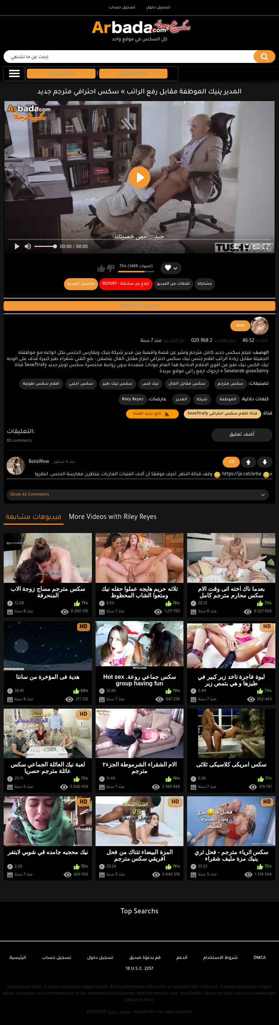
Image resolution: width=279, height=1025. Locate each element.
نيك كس (150, 384)
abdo (240, 326)
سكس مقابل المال (187, 384)
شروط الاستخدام (220, 958)
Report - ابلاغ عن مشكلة (125, 284)
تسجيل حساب (122, 7)
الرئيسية (17, 958)
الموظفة (227, 399)
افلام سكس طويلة (41, 384)
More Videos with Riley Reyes (113, 517)
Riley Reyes (132, 399)
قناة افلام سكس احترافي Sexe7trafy (222, 414)
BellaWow (39, 462)
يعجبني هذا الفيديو (101, 268)
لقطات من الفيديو (173, 284)
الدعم (182, 958)
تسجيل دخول (158, 7)
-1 (264, 462)
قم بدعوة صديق (145, 958)
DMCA (260, 958)
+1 (248, 462)
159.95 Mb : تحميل (139, 305)
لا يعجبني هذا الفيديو (110, 268)
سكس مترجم (230, 384)
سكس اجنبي (81, 384)
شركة (202, 399)
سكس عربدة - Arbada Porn (132, 1012)
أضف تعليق (241, 434)
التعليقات (20, 432)
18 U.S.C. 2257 (139, 969)
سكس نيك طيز (118, 384)
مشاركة (205, 284)
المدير (181, 399)
